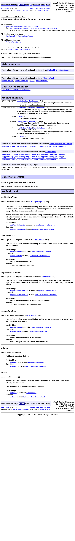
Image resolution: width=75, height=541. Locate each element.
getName (33, 151)
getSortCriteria (56, 162)
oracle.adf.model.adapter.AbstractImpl (21, 26)
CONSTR (19, 10)
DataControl (10, 36)
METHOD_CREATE (7, 82)
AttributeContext (40, 132)
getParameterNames (22, 162)
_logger (5, 74)
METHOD (25, 10)
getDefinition (7, 162)
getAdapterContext (58, 159)
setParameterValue (9, 166)
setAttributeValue (24, 132)
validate (20, 141)
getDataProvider (8, 151)
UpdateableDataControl (24, 36)
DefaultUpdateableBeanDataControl (16, 92)
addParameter (7, 159)
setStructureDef (25, 166)
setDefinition (51, 164)
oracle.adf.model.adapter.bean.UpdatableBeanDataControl (32, 28)
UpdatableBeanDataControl (19, 51)
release (20, 119)
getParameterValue (40, 162)
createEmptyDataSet (40, 159)
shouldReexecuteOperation (45, 166)
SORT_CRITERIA (42, 82)
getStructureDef (8, 164)
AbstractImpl (48, 79)
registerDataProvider (26, 110)
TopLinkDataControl (13, 42)
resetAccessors (59, 151)
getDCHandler (22, 151)
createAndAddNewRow (22, 159)
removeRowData (22, 125)
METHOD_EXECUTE (21, 82)
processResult (38, 164)
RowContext (33, 103)
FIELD (14, 10)
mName (32, 82)
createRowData (22, 103)
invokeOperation (44, 151)
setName (62, 164)
